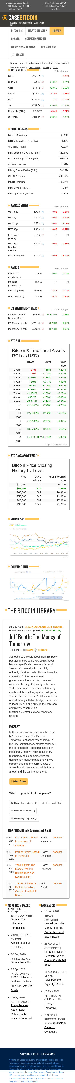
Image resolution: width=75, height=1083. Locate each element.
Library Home (17, 63)
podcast (57, 837)
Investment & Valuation (56, 63)
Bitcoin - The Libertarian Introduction (18, 923)
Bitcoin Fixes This (21, 962)
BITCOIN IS (17, 31)
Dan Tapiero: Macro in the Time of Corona (26, 841)
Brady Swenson (35, 627)
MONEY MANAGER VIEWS (23, 47)
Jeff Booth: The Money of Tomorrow (53, 1003)
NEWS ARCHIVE (48, 47)
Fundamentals (33, 63)
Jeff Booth (54, 627)
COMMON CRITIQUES (35, 39)
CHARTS (15, 39)
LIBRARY (56, 31)
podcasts (42, 649)
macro (29, 649)
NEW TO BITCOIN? (37, 31)
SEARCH (17, 54)
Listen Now (18, 781)
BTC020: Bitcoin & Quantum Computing (55, 1027)
